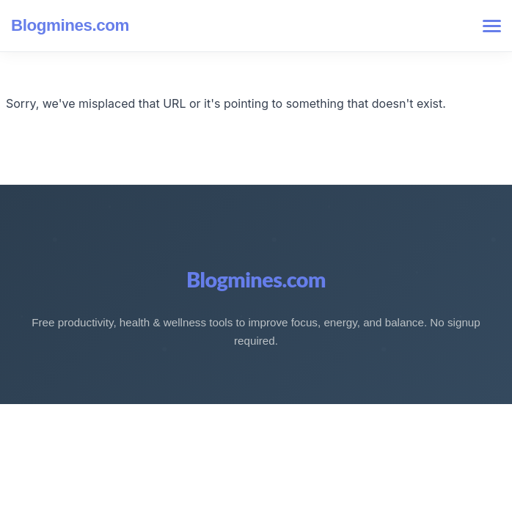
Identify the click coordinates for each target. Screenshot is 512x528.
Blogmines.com (70, 25)
